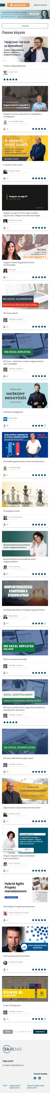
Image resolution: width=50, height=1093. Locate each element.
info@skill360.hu (17, 1065)
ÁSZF (5, 1086)
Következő (40, 1031)
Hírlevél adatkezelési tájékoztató (35, 1087)
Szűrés (25, 26)
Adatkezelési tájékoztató (14, 1087)
